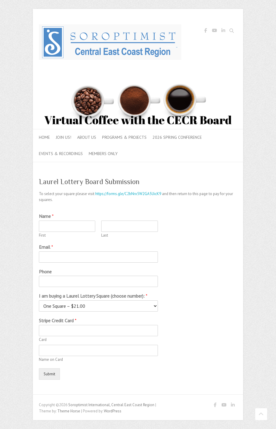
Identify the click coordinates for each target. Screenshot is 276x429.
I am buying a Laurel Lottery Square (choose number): (93, 296)
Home (44, 137)
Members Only (103, 153)
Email (46, 247)
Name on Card (51, 359)
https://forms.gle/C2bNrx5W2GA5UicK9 (128, 193)
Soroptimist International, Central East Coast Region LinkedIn (223, 31)
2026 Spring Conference (177, 137)
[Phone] (98, 281)
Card (43, 339)
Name (46, 216)
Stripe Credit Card (58, 320)
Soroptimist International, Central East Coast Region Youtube (214, 31)
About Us (86, 137)
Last (104, 235)
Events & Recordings (61, 153)
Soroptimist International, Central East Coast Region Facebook (205, 31)
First (42, 235)
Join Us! (63, 137)
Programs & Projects (124, 137)
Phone (45, 272)
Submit (49, 374)
